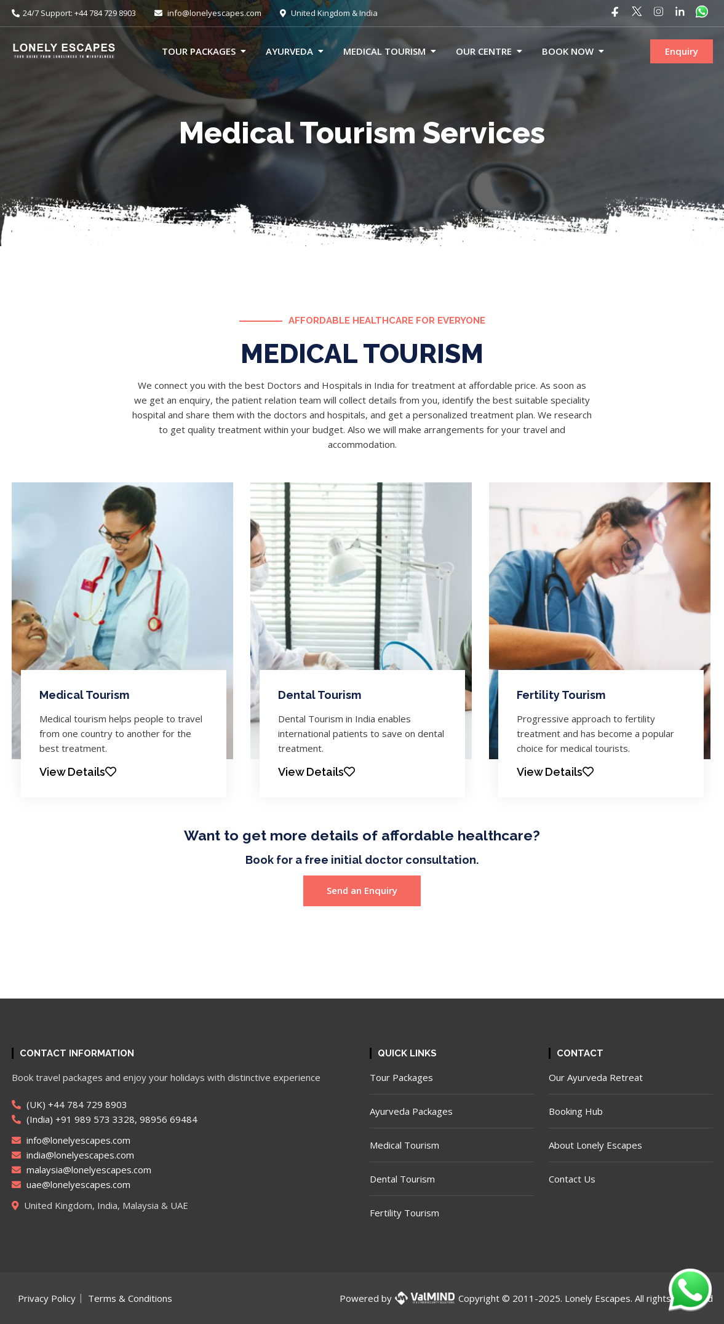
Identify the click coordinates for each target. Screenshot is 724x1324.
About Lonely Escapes (595, 1145)
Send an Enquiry (362, 890)
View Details (77, 771)
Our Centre (484, 51)
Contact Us (572, 1179)
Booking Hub (576, 1111)
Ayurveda (289, 51)
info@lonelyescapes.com (207, 12)
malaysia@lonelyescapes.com (81, 1169)
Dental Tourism (319, 694)
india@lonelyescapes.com (73, 1155)
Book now (568, 51)
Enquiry (681, 51)
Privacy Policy (47, 1298)
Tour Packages (199, 51)
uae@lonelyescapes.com (71, 1184)
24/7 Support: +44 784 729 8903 (74, 12)
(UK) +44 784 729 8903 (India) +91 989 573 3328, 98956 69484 (104, 1111)
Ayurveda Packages (411, 1111)
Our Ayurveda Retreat (596, 1077)
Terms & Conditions (130, 1298)
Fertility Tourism (561, 694)
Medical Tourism (384, 51)
